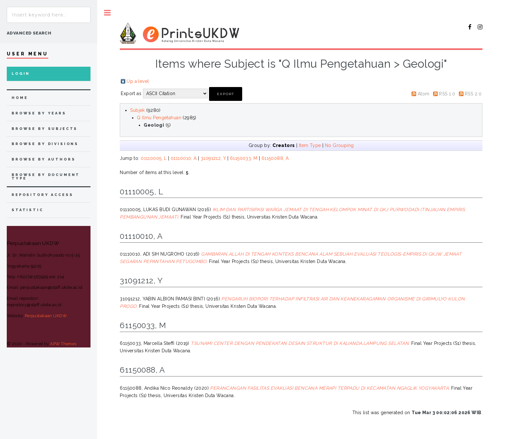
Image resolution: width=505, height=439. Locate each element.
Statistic (27, 210)
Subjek (137, 110)
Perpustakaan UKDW (46, 315)
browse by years (39, 113)
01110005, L (154, 158)
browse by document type (46, 176)
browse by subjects (45, 129)
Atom (424, 93)
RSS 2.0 (473, 93)
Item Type (310, 145)
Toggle (107, 12)
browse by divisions (45, 144)
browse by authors (43, 159)
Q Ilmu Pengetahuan (159, 117)
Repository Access (42, 195)
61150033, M (244, 158)
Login (21, 74)
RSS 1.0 (447, 93)
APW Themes (63, 343)
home (20, 98)
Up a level (138, 81)
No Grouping (339, 145)
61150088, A (275, 158)
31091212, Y (213, 158)
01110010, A (184, 158)
